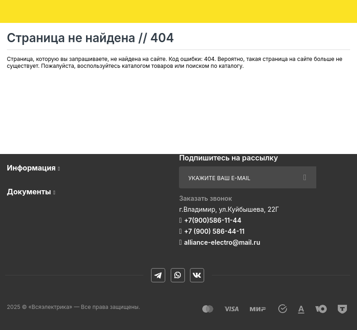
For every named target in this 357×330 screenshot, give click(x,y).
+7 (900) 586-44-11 (214, 231)
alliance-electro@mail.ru (222, 242)
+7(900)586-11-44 (212, 220)
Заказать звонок (205, 198)
